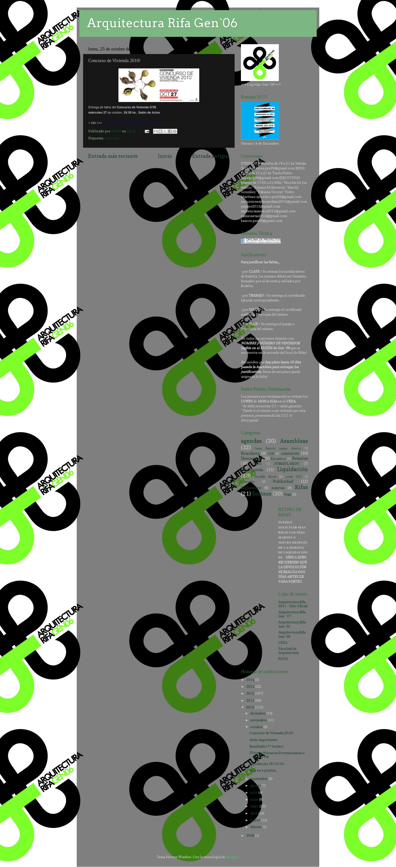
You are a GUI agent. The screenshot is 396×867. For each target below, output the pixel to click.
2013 (250, 686)
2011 (250, 700)
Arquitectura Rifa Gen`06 (162, 23)
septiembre (259, 779)
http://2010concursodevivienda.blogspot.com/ (133, 123)
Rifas (301, 487)
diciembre (258, 713)
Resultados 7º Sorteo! (267, 746)
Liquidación (292, 469)
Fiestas (257, 464)
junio (254, 799)
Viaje (287, 494)
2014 (250, 680)
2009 (250, 835)
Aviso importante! (264, 740)
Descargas (251, 458)
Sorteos (261, 493)
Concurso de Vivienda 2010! (271, 733)
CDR (271, 453)
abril (254, 813)
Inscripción (252, 469)
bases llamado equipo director (278, 448)
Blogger (232, 857)
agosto (256, 785)
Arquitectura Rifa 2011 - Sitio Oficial (293, 604)
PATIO (283, 659)
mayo (255, 806)
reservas (278, 488)
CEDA (282, 643)
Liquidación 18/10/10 (267, 764)
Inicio (165, 156)
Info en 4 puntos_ (263, 770)
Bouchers (250, 453)
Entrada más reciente (113, 156)
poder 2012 (294, 476)
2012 (250, 693)
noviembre (259, 720)
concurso (112, 138)
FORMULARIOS (286, 464)
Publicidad (283, 481)
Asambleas (294, 441)
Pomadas (248, 481)
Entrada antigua (211, 156)
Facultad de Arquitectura (288, 651)
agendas (251, 441)
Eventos (300, 458)
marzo (255, 820)
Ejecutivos (278, 459)
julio (254, 792)
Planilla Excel (265, 476)
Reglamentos (251, 488)
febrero (256, 827)
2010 (250, 707)
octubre (256, 727)
